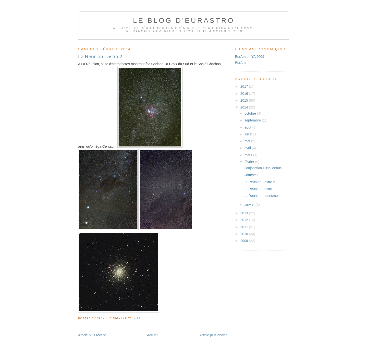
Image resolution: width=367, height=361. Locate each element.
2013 (244, 213)
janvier (250, 204)
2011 (244, 227)
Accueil (152, 335)
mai (248, 141)
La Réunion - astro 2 (100, 56)
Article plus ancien (213, 335)
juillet (249, 134)
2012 (244, 220)
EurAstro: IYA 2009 (249, 57)
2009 (244, 241)
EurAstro (241, 63)
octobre (251, 113)
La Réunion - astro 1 (259, 189)
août (248, 127)
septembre (253, 120)
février (250, 162)
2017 (244, 86)
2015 (244, 100)
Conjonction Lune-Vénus (262, 168)
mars (249, 155)
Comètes (250, 175)
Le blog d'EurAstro (183, 20)
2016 (244, 94)
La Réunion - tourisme (261, 196)
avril (248, 148)
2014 (244, 107)
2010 (244, 234)
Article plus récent (92, 335)
